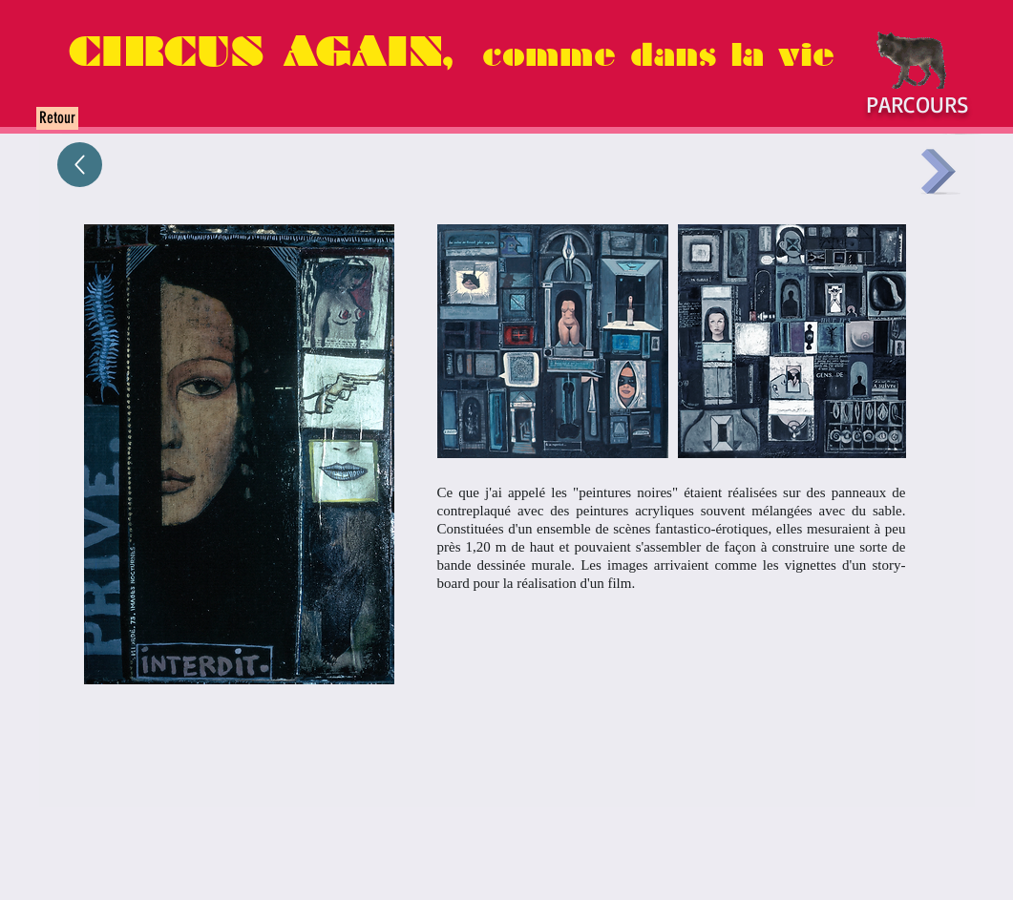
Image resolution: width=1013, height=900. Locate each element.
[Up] (79, 164)
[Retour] (57, 118)
